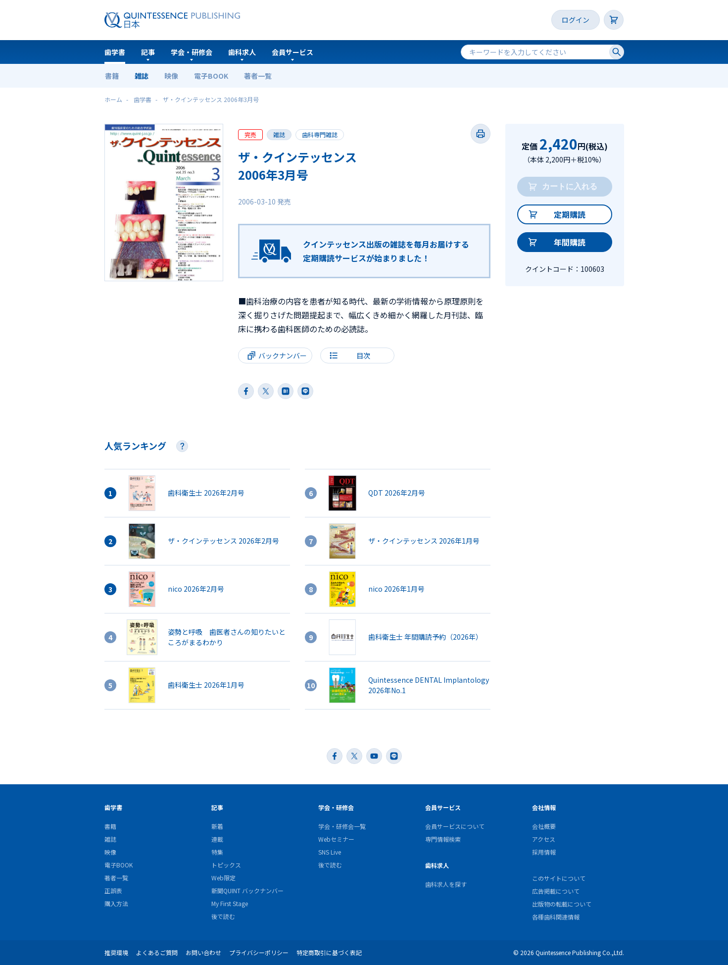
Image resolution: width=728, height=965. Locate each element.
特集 (217, 852)
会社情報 (544, 807)
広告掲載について (556, 891)
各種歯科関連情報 (556, 917)
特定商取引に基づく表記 (329, 952)
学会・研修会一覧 (342, 826)
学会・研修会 (191, 52)
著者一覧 (258, 76)
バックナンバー (282, 355)
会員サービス (292, 52)
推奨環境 (116, 952)
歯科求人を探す (446, 884)
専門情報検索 (443, 839)
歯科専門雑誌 (320, 134)
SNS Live (329, 852)
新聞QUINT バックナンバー (247, 890)
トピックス (226, 865)
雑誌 (141, 76)
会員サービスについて (455, 826)
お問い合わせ (203, 952)
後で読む (223, 916)
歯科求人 (242, 52)
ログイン (575, 20)
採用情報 (544, 852)
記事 (148, 52)
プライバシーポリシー (259, 952)
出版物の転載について (561, 904)
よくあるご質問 (157, 952)
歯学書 (114, 52)
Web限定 (223, 877)
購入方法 (116, 903)
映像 (171, 76)
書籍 (112, 76)
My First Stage (229, 903)
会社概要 (544, 826)
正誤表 (113, 890)
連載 (217, 839)
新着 (217, 826)
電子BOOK (211, 76)
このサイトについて (558, 878)
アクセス (543, 839)
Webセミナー (336, 839)
